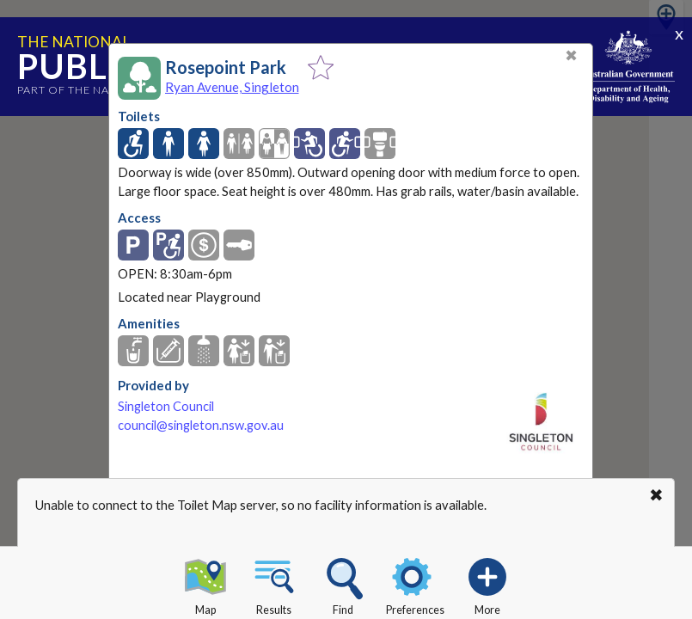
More (487, 583)
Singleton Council (166, 406)
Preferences (415, 583)
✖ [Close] (571, 55)
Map (205, 583)
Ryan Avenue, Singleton (232, 87)
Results (274, 583)
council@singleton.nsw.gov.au (201, 425)
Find (343, 583)
